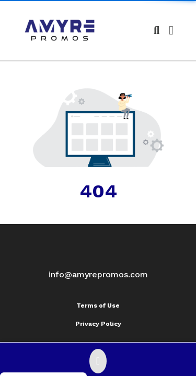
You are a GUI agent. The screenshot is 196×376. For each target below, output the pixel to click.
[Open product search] (156, 30)
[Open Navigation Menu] (171, 30)
